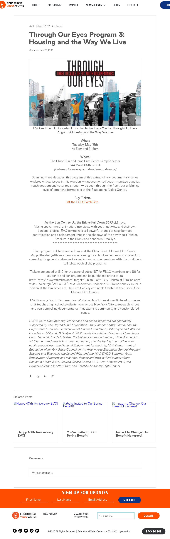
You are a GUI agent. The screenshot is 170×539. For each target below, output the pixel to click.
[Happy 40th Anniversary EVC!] (36, 414)
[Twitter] (26, 531)
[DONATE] (149, 515)
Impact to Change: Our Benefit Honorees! (132, 434)
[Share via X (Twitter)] (37, 376)
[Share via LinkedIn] (45, 376)
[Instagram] (20, 531)
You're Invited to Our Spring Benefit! (82, 434)
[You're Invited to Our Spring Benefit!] (85, 414)
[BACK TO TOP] (153, 531)
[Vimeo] (32, 531)
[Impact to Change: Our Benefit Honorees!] (134, 414)
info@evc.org (81, 516)
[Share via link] (52, 376)
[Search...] (115, 516)
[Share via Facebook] (30, 376)
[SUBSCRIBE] (129, 500)
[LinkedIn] (37, 531)
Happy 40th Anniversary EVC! (35, 434)
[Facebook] (15, 531)
